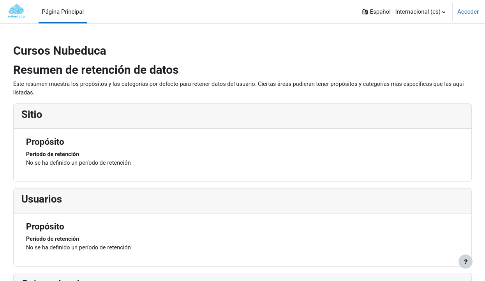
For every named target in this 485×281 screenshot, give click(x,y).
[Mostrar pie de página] (466, 261)
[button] (404, 11)
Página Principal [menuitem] (63, 11)
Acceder (468, 11)
